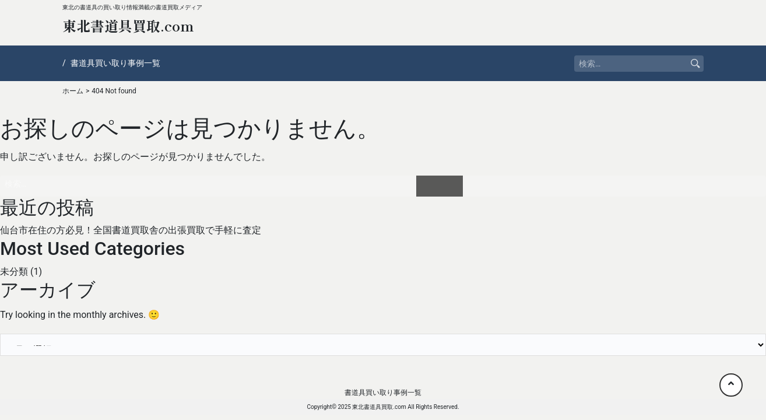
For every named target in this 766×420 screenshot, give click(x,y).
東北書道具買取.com (128, 25)
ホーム (72, 91)
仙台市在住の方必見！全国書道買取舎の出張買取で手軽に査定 (130, 230)
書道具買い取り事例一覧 (115, 63)
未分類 (14, 271)
